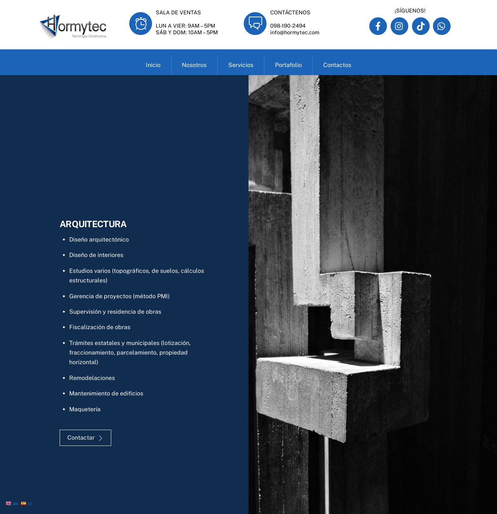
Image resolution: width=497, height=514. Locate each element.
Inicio (153, 64)
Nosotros (194, 64)
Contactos (337, 64)
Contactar (85, 438)
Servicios (240, 64)
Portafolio (288, 64)
